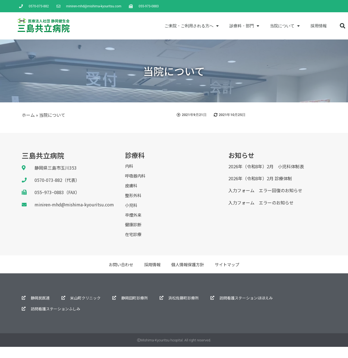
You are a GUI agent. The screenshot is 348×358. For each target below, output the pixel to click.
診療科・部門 (244, 26)
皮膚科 (131, 189)
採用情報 (318, 25)
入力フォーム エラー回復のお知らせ (265, 190)
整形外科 (133, 200)
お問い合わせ (118, 275)
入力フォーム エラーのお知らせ (261, 202)
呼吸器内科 (136, 177)
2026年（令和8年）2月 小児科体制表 (266, 166)
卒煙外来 (133, 222)
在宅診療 (133, 244)
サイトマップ (229, 275)
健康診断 (133, 233)
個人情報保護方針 (188, 275)
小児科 (131, 211)
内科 (129, 166)
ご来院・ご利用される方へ (191, 26)
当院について (285, 26)
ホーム (28, 115)
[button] (342, 25)
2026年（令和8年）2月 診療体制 (260, 178)
